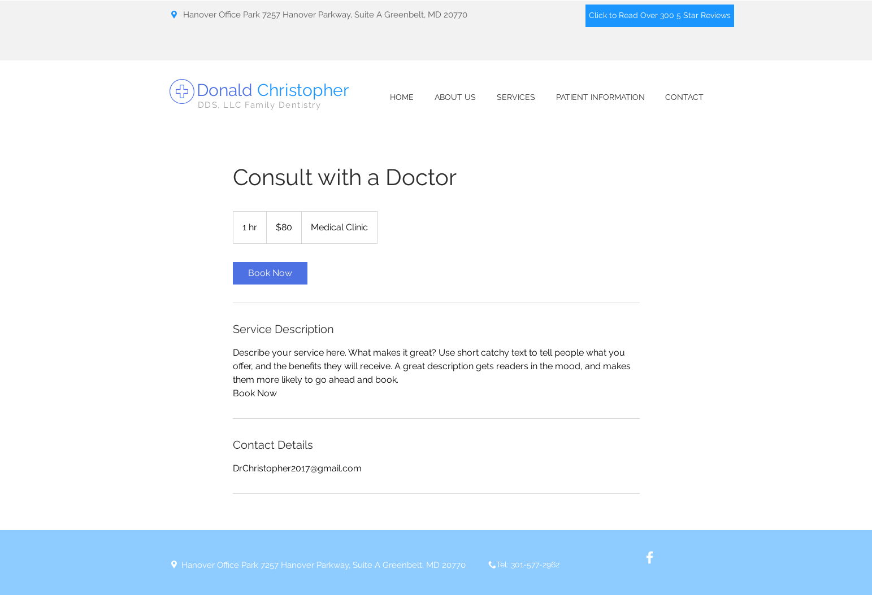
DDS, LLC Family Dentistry (260, 105)
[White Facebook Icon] (649, 557)
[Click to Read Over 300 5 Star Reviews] (659, 16)
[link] (270, 273)
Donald (273, 90)
